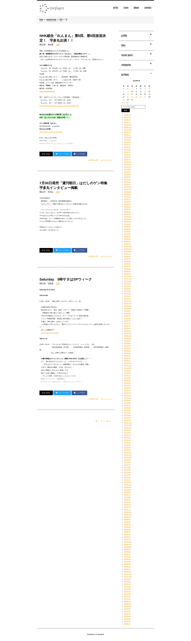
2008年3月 (127, 564)
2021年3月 (127, 179)
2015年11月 (128, 336)
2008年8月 (127, 552)
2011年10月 (128, 457)
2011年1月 (127, 480)
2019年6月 (127, 231)
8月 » (128, 102)
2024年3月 (127, 117)
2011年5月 (127, 470)
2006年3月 (127, 624)
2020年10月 (128, 192)
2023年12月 (128, 125)
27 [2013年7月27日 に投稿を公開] (145, 97)
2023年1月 (127, 135)
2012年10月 (128, 428)
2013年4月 (127, 413)
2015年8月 (127, 343)
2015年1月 (127, 360)
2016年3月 (127, 326)
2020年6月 (127, 202)
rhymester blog (51, 20)
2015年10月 (128, 338)
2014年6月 (127, 378)
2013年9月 (127, 400)
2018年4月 (127, 266)
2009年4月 (127, 532)
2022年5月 (127, 149)
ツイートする (62, 154)
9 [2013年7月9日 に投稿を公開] (127, 91)
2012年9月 (127, 430)
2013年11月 (128, 395)
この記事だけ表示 (93, 160)
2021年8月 (127, 169)
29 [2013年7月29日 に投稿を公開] (123, 100)
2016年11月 (128, 306)
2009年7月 (127, 524)
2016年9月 (127, 311)
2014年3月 (127, 385)
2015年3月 (127, 355)
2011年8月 (127, 462)
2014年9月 (127, 370)
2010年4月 (127, 502)
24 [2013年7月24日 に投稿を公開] (132, 97)
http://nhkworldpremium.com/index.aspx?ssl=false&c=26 (59, 106)
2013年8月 (127, 403)
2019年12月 (128, 217)
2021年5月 (127, 174)
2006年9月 (127, 609)
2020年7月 (127, 199)
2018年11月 (128, 249)
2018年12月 (128, 246)
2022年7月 (127, 144)
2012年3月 (127, 445)
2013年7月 (127, 405)
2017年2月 (127, 298)
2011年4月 (127, 472)
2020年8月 (127, 197)
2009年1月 (127, 539)
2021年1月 (127, 184)
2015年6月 (127, 348)
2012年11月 (128, 425)
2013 (60, 20)
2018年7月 (127, 259)
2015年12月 (128, 333)
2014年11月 (128, 365)
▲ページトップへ (106, 160)
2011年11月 (128, 455)
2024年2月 (127, 120)
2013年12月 (128, 393)
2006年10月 (128, 606)
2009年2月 (127, 537)
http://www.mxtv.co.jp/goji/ (50, 333)
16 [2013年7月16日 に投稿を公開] (128, 94)
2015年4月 (127, 353)
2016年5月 (127, 321)
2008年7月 (127, 554)
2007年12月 (128, 571)
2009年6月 (127, 527)
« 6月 (123, 102)
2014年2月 (127, 388)
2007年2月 (127, 596)
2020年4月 (127, 207)
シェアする (79, 154)
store (126, 7)
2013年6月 (127, 408)
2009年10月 (128, 517)
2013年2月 (127, 418)
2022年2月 (127, 157)
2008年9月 (127, 549)
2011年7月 (127, 465)
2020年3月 (127, 209)
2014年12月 (128, 363)
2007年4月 (127, 591)
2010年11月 (128, 485)
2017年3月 (127, 296)
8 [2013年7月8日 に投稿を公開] (123, 91)
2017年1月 (127, 301)
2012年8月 (127, 433)
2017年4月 (127, 294)
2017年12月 (128, 276)
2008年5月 (127, 559)
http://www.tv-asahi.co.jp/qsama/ (50, 132)
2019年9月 (127, 224)
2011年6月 (127, 467)
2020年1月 (127, 214)
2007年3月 (127, 594)
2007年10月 (128, 576)
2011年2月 (127, 477)
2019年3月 (127, 239)
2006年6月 (127, 616)
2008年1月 (127, 569)
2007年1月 (127, 599)
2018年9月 (127, 254)
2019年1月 (127, 244)
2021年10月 (128, 167)
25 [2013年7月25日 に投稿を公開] (136, 97)
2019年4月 (127, 236)
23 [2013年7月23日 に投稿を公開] (128, 97)
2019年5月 (127, 234)
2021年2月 (127, 182)
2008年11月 (128, 544)
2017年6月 (127, 289)
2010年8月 (127, 492)
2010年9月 (127, 490)
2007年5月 (127, 589)
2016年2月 (127, 328)
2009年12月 (128, 512)
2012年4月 (127, 442)
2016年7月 (127, 316)
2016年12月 (128, 303)
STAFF (58, 45)
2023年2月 (127, 132)
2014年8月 (127, 373)
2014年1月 (127, 390)
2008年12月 (128, 542)
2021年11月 (128, 164)
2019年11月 (128, 219)
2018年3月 (127, 269)
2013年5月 (127, 410)
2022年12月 (128, 137)
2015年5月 (127, 351)
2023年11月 (128, 127)
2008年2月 (127, 567)
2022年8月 (127, 142)
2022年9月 (127, 139)
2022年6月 (127, 147)
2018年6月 (127, 261)
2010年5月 (127, 500)
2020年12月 (128, 187)
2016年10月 (128, 308)
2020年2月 (127, 212)
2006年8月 (127, 611)
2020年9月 (127, 194)
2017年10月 (128, 281)
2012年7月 (127, 435)
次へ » (108, 421)
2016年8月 (127, 313)
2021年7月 (127, 172)
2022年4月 (127, 152)
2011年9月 (127, 460)
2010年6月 (127, 497)
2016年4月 (127, 323)
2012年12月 (128, 423)
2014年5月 (127, 380)
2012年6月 (127, 437)
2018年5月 (127, 264)
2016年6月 (127, 318)
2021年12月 (128, 162)
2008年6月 (127, 557)
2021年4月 (127, 177)
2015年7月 (127, 346)
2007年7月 (127, 584)
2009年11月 (128, 514)
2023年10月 (128, 130)
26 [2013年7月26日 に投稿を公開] (140, 97)
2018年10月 (128, 251)
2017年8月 (127, 286)
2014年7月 (127, 375)
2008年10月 (128, 547)
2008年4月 (127, 562)
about (136, 7)
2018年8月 (127, 256)
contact (148, 7)
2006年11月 (128, 604)
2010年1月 (127, 509)
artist (115, 7)
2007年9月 (127, 579)
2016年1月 (127, 331)
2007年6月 (127, 586)
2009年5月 (127, 529)
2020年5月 (127, 204)
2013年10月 (128, 398)
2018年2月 (127, 271)
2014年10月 (128, 368)
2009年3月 (127, 534)
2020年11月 (128, 189)
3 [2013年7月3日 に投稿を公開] (132, 89)
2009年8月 (127, 522)
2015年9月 (127, 341)
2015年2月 (127, 358)
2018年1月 (127, 274)
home (41, 20)
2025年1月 (127, 115)
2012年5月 (127, 440)
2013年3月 (127, 415)
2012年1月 (127, 450)
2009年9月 (127, 519)
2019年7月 (127, 229)
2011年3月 (127, 475)
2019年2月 (127, 241)
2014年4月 (127, 383)
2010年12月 (128, 482)
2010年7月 (127, 495)
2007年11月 (128, 574)
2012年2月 (127, 447)
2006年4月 (127, 621)
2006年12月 (128, 601)
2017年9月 (127, 284)
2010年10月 (128, 487)
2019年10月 (128, 221)
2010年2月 (127, 507)
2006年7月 (127, 614)
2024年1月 (127, 122)
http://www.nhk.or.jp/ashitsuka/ (50, 146)
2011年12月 (128, 452)
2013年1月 (127, 420)
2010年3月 (127, 504)
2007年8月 (127, 581)
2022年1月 (127, 159)
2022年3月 (127, 154)
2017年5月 (127, 291)
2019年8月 (127, 226)
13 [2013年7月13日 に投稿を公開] (145, 91)
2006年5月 (127, 619)
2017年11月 (128, 279)
